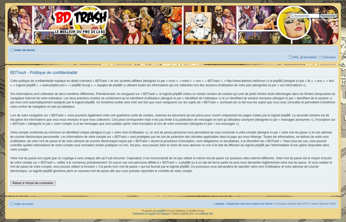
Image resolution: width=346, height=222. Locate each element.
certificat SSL (205, 213)
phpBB (161, 210)
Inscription (310, 57)
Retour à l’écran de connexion (33, 183)
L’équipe (219, 203)
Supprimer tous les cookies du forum (249, 203)
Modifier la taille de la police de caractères (332, 49)
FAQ (295, 57)
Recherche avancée (324, 19)
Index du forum (25, 50)
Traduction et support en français (151, 213)
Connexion (329, 57)
